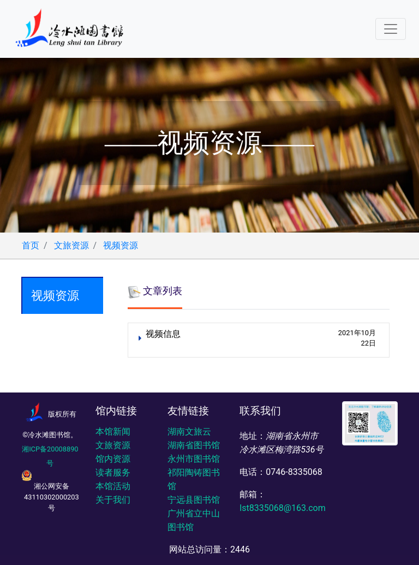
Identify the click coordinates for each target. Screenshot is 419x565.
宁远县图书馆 (193, 500)
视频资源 (120, 245)
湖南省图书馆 (193, 445)
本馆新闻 (112, 431)
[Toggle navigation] (390, 29)
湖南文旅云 (189, 431)
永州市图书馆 (193, 459)
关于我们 (112, 500)
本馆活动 (112, 486)
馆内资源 (112, 459)
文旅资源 (71, 245)
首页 (30, 245)
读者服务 (112, 472)
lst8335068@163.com (282, 508)
